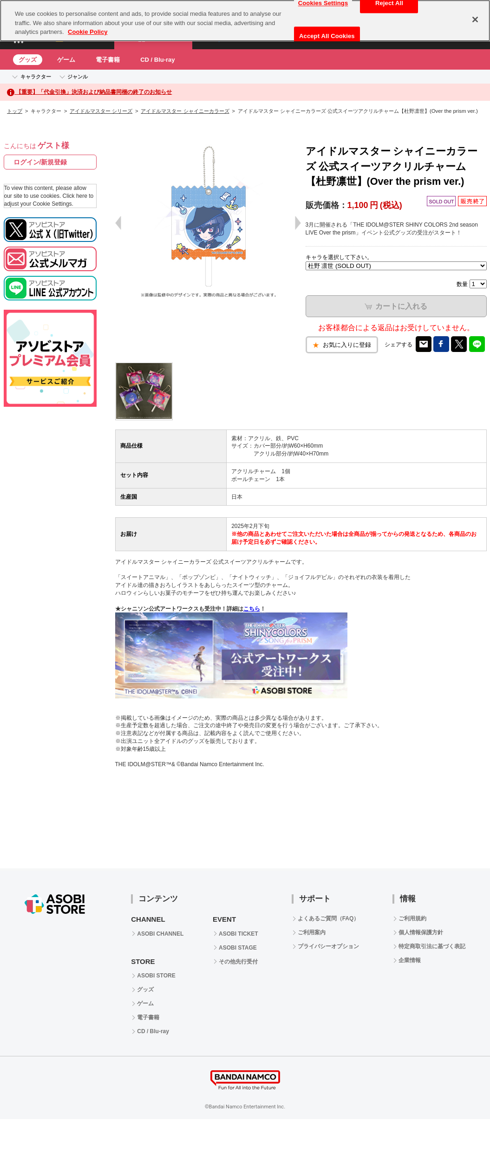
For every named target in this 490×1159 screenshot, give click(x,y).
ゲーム (66, 59)
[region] (245, 20)
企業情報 (410, 960)
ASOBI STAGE (238, 947)
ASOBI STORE (156, 975)
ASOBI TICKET (238, 934)
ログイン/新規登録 (40, 162)
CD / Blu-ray (157, 59)
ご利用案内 (312, 932)
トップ (14, 111)
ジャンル (77, 76)
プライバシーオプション (328, 946)
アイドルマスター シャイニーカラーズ (185, 111)
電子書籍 (108, 59)
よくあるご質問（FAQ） (328, 918)
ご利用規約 (412, 918)
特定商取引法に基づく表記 (432, 946)
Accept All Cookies (327, 36)
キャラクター (35, 76)
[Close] (475, 19)
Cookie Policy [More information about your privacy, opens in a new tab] (87, 31)
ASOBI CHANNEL (160, 934)
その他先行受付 (238, 961)
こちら (251, 609)
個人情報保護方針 (421, 932)
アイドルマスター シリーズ (101, 111)
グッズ (28, 59)
